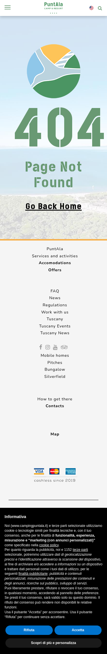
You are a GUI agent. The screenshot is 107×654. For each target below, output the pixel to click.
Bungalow (55, 369)
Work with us (54, 312)
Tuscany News (55, 333)
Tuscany (55, 319)
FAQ (55, 291)
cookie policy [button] (48, 545)
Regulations (55, 305)
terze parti (80, 550)
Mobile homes (55, 355)
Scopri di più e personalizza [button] (53, 643)
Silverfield (54, 376)
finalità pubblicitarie (33, 574)
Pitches (54, 362)
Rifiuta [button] (29, 630)
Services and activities (55, 256)
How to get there (54, 399)
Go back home (53, 206)
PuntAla (55, 249)
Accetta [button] (78, 630)
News (54, 298)
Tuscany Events (55, 326)
